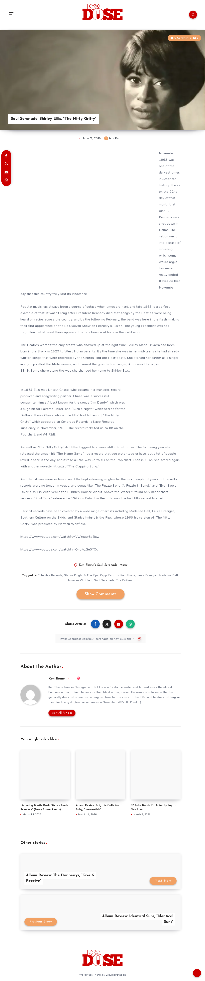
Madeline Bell (168, 575)
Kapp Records (109, 575)
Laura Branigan (147, 575)
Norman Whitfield (80, 580)
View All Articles (61, 713)
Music (124, 565)
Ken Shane (128, 575)
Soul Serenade (104, 580)
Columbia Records (50, 575)
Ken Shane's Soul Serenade (98, 565)
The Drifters (124, 580)
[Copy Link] (100, 638)
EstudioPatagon (116, 974)
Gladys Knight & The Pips (81, 575)
